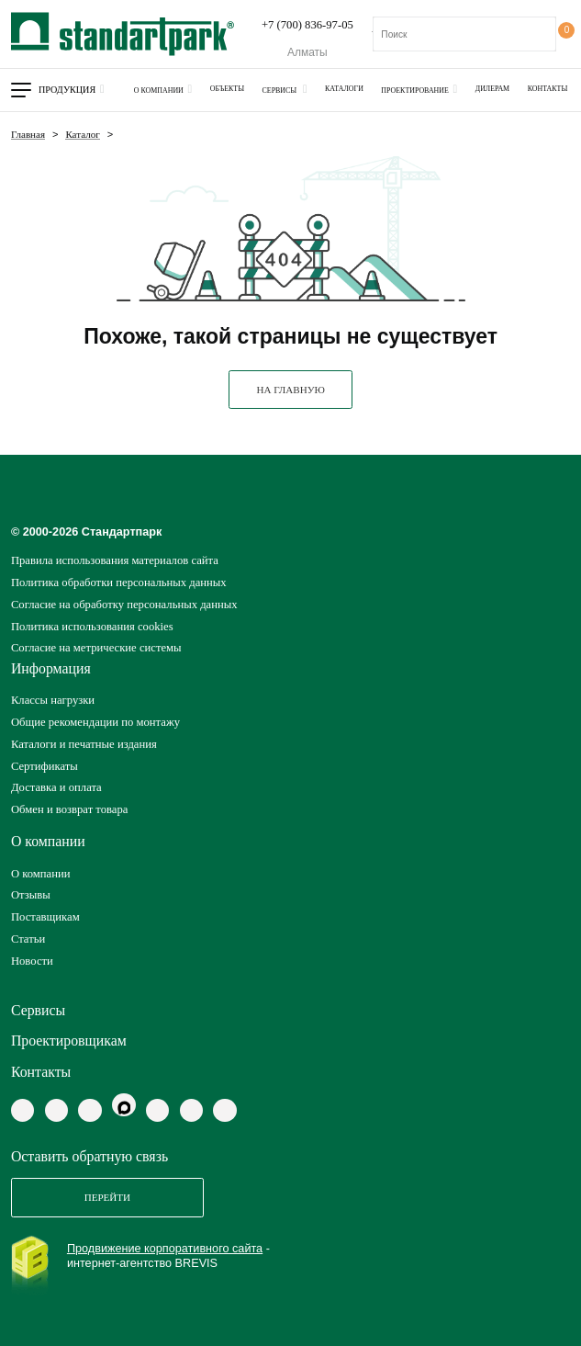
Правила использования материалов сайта (114, 560)
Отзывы (30, 894)
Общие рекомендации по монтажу (95, 722)
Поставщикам (45, 917)
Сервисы (281, 90)
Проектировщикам (69, 1040)
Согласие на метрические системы (96, 647)
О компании (159, 90)
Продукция (67, 90)
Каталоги (344, 89)
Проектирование (415, 90)
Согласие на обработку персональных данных (124, 604)
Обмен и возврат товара (69, 809)
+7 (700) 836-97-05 (307, 24)
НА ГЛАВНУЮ (290, 389)
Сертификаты (44, 766)
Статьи (28, 939)
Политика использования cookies (92, 626)
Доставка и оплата (56, 787)
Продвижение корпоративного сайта (165, 1248)
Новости (32, 961)
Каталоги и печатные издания (84, 744)
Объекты (227, 89)
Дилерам (492, 89)
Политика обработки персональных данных (119, 582)
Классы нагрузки (53, 700)
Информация (51, 668)
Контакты (548, 89)
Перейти (107, 1197)
